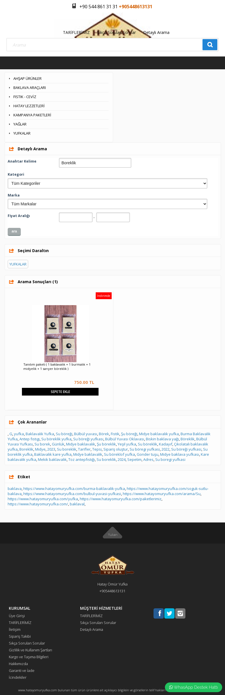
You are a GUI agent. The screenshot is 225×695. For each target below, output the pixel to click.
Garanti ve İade (21, 670)
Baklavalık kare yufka (52, 454)
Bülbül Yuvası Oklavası (124, 438)
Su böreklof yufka (119, 454)
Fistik (115, 433)
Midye (40, 449)
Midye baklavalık (80, 444)
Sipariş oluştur (115, 449)
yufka (19, 433)
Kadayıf (165, 444)
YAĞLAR (19, 124)
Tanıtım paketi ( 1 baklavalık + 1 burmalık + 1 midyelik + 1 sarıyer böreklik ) (57, 366)
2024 (122, 459)
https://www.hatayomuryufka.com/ (38, 503)
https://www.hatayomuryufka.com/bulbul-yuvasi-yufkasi (72, 493)
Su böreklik (147, 444)
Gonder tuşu (147, 454)
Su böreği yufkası (88, 438)
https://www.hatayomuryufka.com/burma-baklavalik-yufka (74, 488)
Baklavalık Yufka (40, 433)
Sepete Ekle (60, 391)
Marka (14, 195)
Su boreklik (106, 459)
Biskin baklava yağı (162, 438)
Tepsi (97, 449)
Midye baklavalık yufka (159, 433)
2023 (51, 449)
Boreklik (26, 449)
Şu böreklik (106, 444)
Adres (148, 459)
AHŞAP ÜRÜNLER (27, 78)
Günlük (58, 444)
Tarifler (84, 449)
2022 (165, 449)
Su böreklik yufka (56, 438)
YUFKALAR (21, 133)
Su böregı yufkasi (145, 449)
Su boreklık (66, 449)
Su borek (42, 444)
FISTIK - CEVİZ (24, 96)
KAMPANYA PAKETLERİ (32, 114)
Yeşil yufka (127, 444)
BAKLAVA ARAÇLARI (29, 87)
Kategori (16, 174)
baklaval (77, 503)
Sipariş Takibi (20, 636)
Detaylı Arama (156, 32)
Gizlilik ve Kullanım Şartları (30, 650)
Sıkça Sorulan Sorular (116, 32)
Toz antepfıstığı (81, 459)
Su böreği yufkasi (186, 449)
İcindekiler (17, 677)
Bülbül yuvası (85, 433)
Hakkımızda (18, 663)
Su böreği (64, 433)
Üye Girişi (17, 615)
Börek (104, 433)
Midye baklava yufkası (179, 454)
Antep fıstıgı (29, 438)
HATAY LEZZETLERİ (29, 105)
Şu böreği (129, 433)
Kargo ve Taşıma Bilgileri (28, 656)
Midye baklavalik (87, 454)
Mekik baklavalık (52, 459)
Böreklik (188, 438)
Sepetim (134, 459)
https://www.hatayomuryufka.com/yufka (43, 498)
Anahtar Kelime (22, 161)
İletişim (15, 629)
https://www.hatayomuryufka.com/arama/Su (162, 493)
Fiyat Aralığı (19, 215)
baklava (15, 488)
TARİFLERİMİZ (76, 32)
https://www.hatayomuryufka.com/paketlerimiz (120, 498)
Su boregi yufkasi (170, 459)
